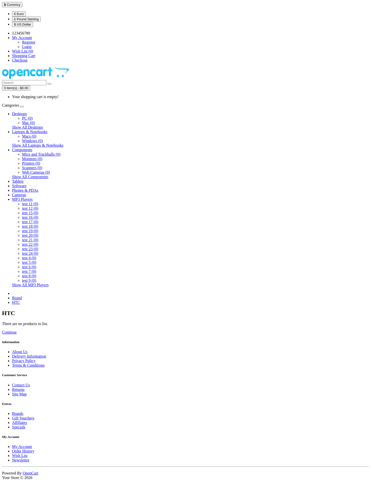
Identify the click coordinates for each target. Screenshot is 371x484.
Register (28, 42)
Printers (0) (31, 163)
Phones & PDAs (25, 190)
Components (22, 150)
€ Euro (19, 14)
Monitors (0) (32, 159)
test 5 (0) (29, 262)
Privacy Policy (24, 361)
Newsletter (20, 460)
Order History (23, 451)
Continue (9, 332)
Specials (18, 427)
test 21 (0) (30, 240)
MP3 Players (22, 199)
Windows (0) (32, 141)
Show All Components (30, 177)
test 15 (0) (30, 213)
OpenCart (30, 473)
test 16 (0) (30, 217)
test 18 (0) (30, 226)
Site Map (19, 394)
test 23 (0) (30, 249)
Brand (17, 298)
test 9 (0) (29, 280)
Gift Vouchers (23, 418)
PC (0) (27, 118)
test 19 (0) (30, 231)
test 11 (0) (30, 204)
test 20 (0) (30, 235)
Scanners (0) (32, 168)
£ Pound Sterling (26, 19)
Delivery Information (29, 356)
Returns (18, 389)
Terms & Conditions (28, 365)
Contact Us (21, 385)
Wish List (20, 455)
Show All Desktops (27, 127)
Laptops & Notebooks (29, 132)
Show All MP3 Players (30, 285)
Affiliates (19, 422)
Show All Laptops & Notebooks (37, 145)
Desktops (19, 114)
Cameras (19, 195)
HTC (16, 302)
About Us (20, 352)
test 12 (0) (30, 208)
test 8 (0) (29, 276)
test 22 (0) (30, 244)
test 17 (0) (30, 222)
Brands (17, 413)
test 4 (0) (29, 258)
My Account (22, 446)
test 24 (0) (30, 253)
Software (19, 186)
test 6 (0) (29, 267)
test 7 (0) (29, 271)
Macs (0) (29, 136)
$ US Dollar (22, 24)
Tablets (18, 181)
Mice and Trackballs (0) (41, 154)
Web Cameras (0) (36, 172)
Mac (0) (28, 123)
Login (27, 47)
